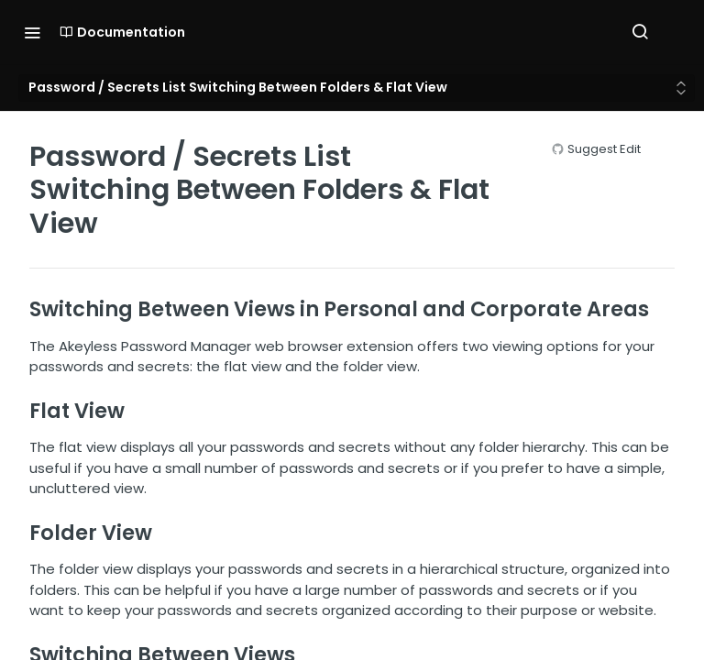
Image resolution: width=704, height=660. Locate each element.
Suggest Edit (604, 149)
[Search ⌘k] (640, 32)
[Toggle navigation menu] (32, 32)
